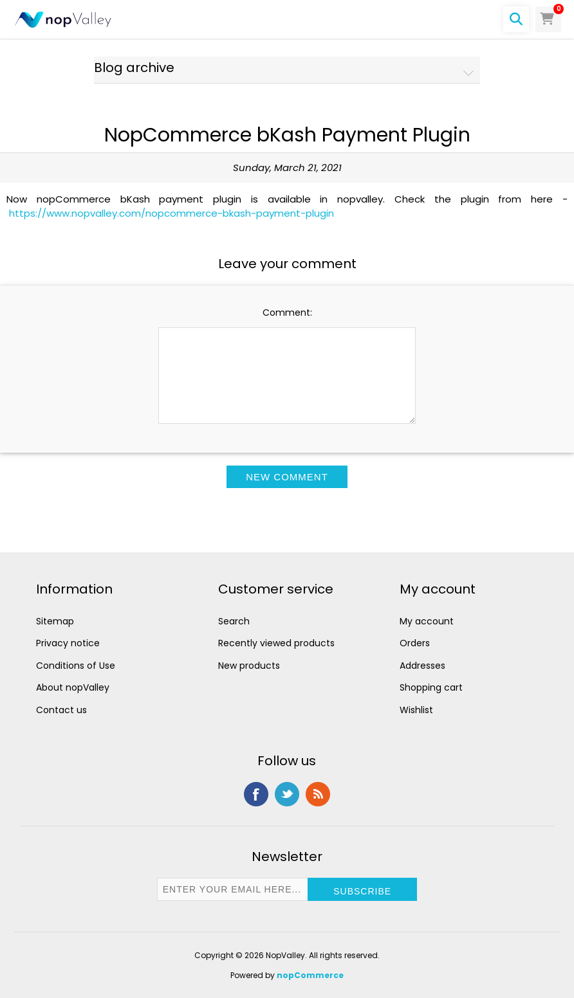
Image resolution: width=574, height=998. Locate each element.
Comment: (287, 312)
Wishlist (416, 709)
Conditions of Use (75, 665)
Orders (415, 643)
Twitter (287, 794)
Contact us (61, 709)
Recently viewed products (276, 643)
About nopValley (72, 687)
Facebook (256, 794)
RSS (318, 794)
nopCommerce (310, 975)
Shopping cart (431, 687)
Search (234, 621)
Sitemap (55, 621)
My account (427, 621)
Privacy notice (68, 643)
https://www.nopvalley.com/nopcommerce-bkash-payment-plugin (171, 213)
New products (249, 665)
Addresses (422, 665)
